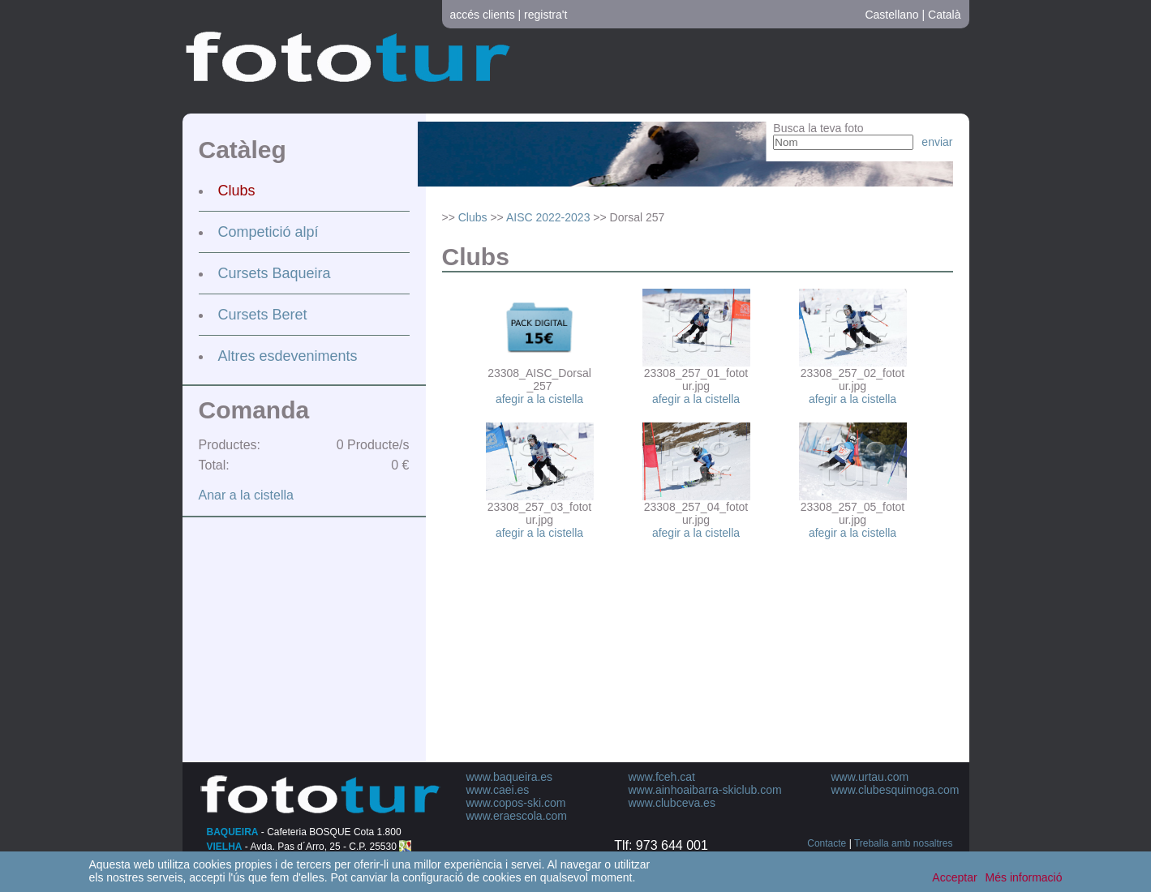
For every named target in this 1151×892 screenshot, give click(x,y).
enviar (936, 141)
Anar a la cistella (246, 495)
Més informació (1024, 877)
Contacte (826, 843)
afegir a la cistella (539, 398)
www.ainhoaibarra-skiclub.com (705, 789)
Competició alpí (268, 232)
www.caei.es (498, 789)
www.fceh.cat (662, 776)
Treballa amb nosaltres (903, 843)
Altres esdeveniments (288, 356)
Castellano (891, 14)
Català (944, 14)
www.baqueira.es (509, 776)
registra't (545, 14)
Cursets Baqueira (274, 273)
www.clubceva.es (672, 802)
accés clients (482, 14)
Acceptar (954, 877)
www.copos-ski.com (516, 802)
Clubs (237, 190)
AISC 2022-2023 (548, 217)
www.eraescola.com (517, 815)
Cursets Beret (262, 315)
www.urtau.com (870, 776)
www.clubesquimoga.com (895, 789)
